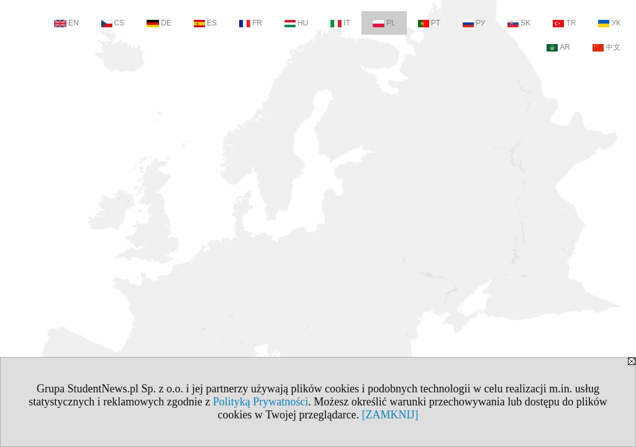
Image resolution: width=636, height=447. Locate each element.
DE (159, 23)
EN (66, 23)
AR (558, 47)
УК (609, 23)
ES (205, 23)
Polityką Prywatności (261, 401)
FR (250, 23)
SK (518, 23)
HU (296, 23)
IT (340, 23)
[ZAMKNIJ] (389, 415)
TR (564, 23)
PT (429, 23)
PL (384, 23)
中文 (606, 47)
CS (113, 23)
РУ (474, 23)
